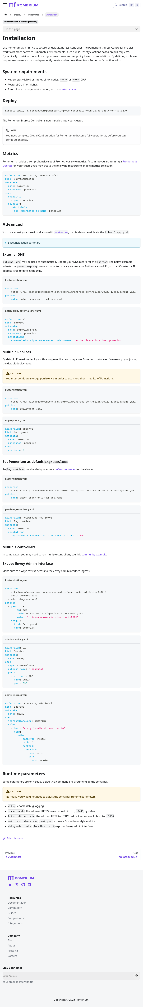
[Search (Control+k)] (126, 5)
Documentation (17, 902)
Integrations (15, 923)
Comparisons (16, 918)
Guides (12, 913)
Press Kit (13, 950)
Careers (12, 956)
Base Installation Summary (24, 242)
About (11, 945)
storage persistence (42, 378)
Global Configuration (42, 135)
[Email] (71, 976)
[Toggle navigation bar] (5, 4)
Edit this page (13, 838)
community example (94, 554)
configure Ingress (16, 139)
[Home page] (6, 14)
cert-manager (68, 89)
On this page (12, 29)
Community (15, 908)
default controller (65, 469)
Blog (10, 940)
